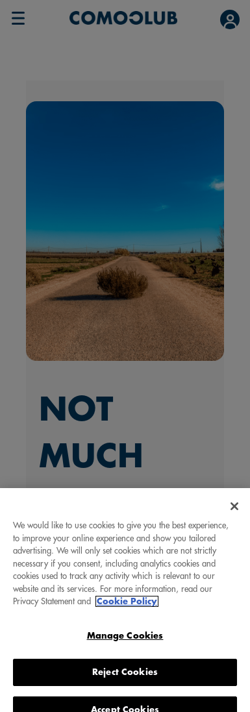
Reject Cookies (125, 678)
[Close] (234, 512)
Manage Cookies (125, 641)
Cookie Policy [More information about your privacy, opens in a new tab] (127, 607)
